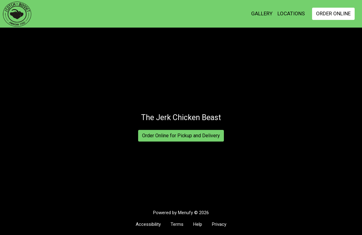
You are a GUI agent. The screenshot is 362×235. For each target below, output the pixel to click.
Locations (291, 13)
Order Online (333, 13)
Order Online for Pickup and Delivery (181, 135)
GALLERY (262, 13)
